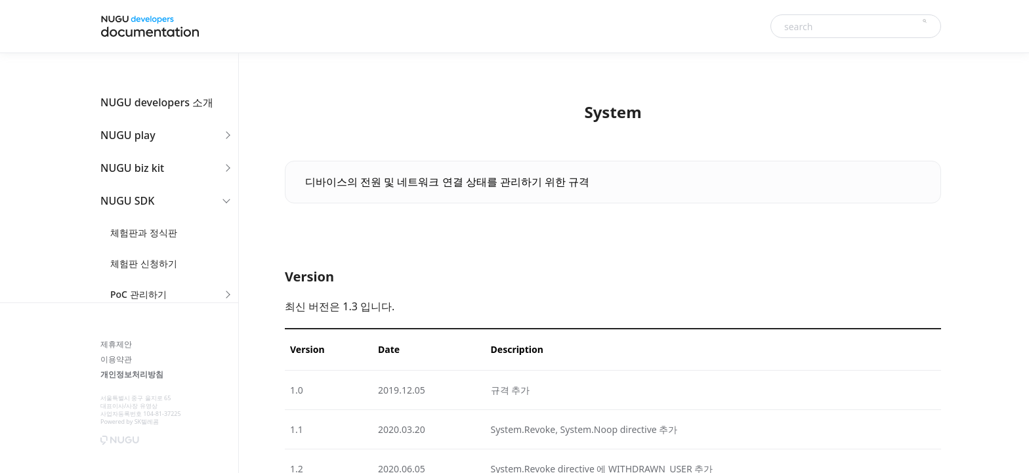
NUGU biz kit (132, 168)
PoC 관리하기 (138, 294)
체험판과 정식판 (143, 232)
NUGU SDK (127, 201)
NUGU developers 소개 (156, 102)
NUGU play (128, 135)
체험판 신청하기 (143, 263)
